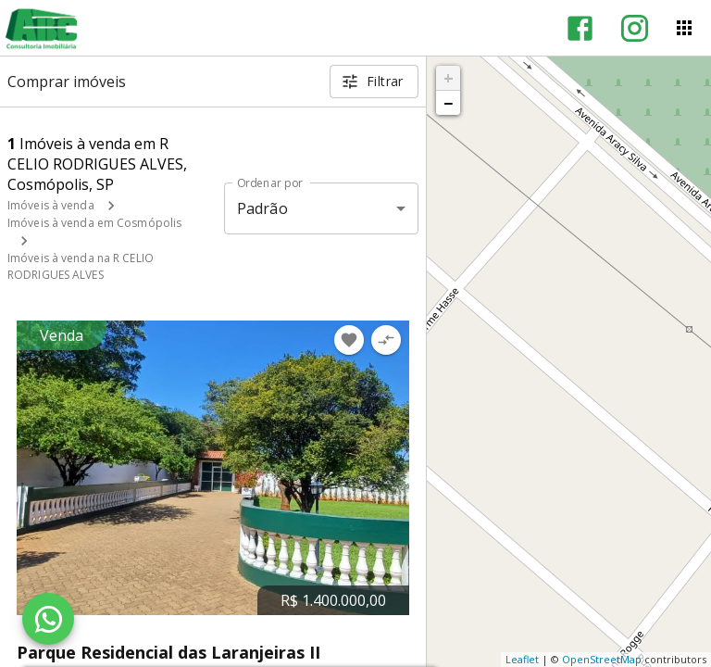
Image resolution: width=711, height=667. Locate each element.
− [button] (448, 103)
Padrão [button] (262, 208)
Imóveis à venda (50, 205)
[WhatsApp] (48, 619)
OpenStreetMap (602, 659)
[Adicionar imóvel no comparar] (386, 340)
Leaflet (522, 659)
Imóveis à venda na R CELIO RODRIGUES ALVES (80, 266)
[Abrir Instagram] (634, 28)
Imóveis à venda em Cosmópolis (94, 223)
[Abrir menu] (684, 28)
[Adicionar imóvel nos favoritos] (349, 340)
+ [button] (448, 78)
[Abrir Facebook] (580, 28)
